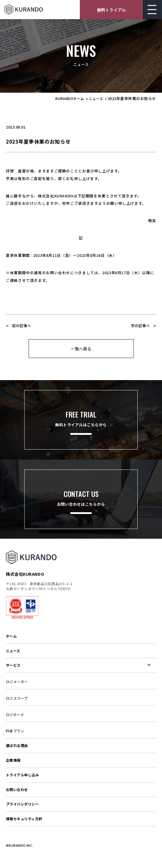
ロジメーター (17, 681)
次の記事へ (140, 325)
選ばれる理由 (17, 745)
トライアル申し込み (22, 774)
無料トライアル (111, 9)
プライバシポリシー (22, 803)
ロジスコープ (17, 697)
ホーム (11, 635)
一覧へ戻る (81, 349)
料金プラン (15, 730)
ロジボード (15, 714)
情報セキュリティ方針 (24, 818)
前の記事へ (21, 325)
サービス (13, 665)
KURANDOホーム (69, 98)
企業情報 (13, 760)
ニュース (96, 98)
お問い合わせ (17, 789)
